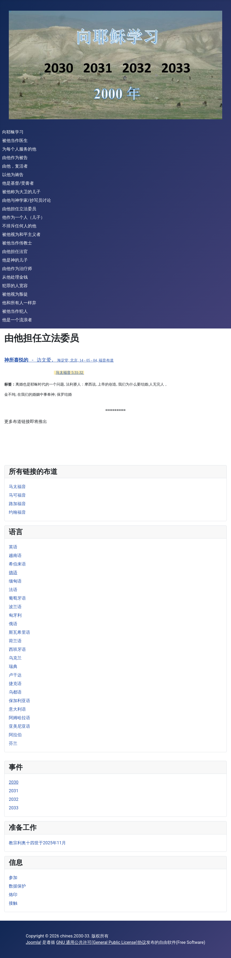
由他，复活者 (15, 166)
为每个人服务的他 (19, 149)
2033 (13, 807)
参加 (13, 877)
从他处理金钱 (15, 277)
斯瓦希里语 (19, 632)
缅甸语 (15, 581)
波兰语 (15, 606)
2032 (13, 799)
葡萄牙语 (17, 598)
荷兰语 (15, 640)
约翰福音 (17, 512)
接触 (13, 903)
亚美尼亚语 (19, 726)
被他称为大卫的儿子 (21, 191)
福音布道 (106, 360)
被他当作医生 (15, 140)
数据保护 (17, 886)
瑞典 (13, 666)
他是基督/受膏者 (18, 183)
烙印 (13, 894)
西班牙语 (17, 649)
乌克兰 (15, 657)
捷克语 (15, 683)
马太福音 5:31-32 (70, 373)
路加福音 (17, 503)
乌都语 (15, 692)
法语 (13, 589)
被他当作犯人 (15, 311)
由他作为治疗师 (17, 268)
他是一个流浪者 (17, 319)
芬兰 (13, 743)
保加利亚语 (19, 700)
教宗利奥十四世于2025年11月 (37, 842)
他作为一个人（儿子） (23, 217)
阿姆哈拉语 (19, 717)
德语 (13, 572)
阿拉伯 (15, 734)
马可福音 (17, 495)
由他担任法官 (15, 251)
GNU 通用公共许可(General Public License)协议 (101, 942)
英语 (13, 546)
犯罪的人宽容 (15, 285)
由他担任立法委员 (19, 208)
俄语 (13, 623)
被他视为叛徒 (15, 294)
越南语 (15, 555)
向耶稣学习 (12, 131)
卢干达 (15, 675)
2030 (13, 782)
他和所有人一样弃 (19, 302)
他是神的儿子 (15, 260)
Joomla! (33, 942)
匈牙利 (15, 615)
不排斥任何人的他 (19, 225)
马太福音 (17, 486)
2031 (13, 790)
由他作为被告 (15, 157)
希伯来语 (17, 564)
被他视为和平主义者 (21, 234)
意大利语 (17, 709)
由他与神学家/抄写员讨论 (26, 200)
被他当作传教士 (17, 243)
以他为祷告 (12, 174)
